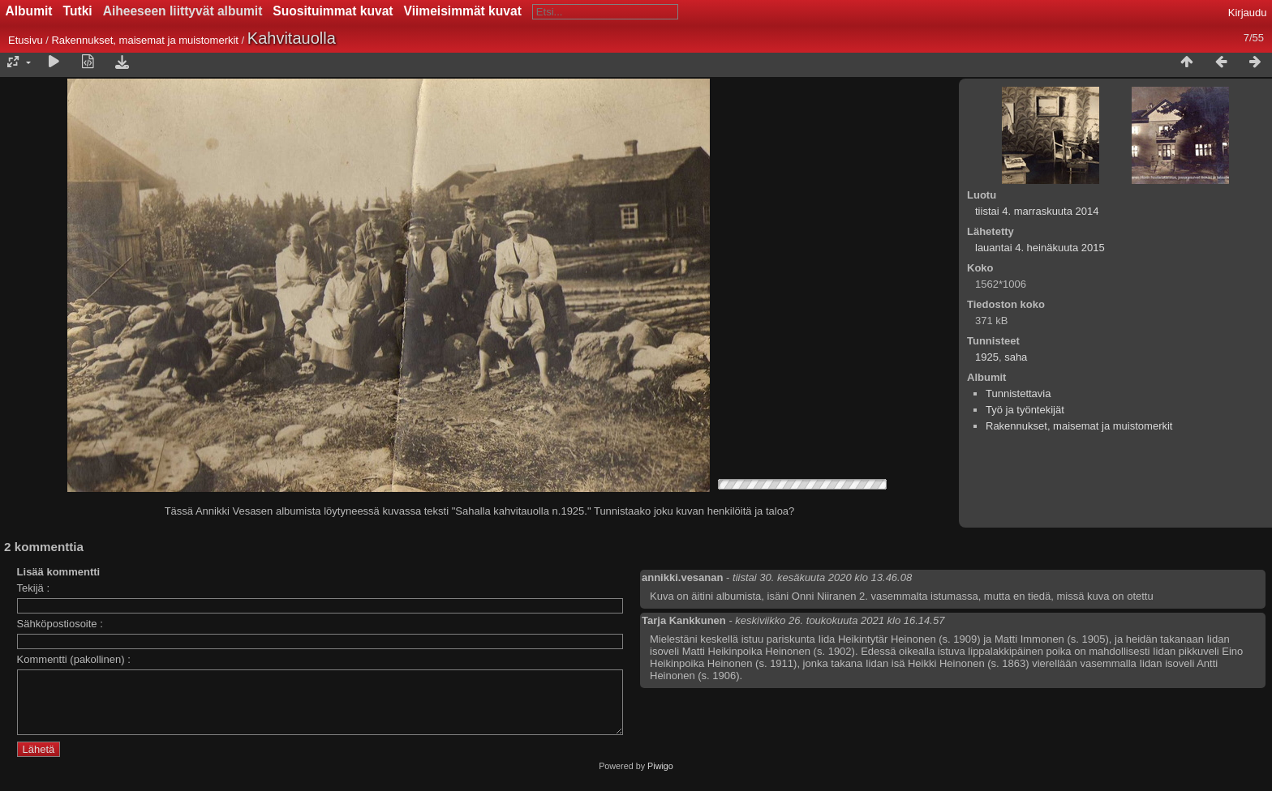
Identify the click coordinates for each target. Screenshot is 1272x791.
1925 (987, 357)
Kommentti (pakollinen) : (74, 659)
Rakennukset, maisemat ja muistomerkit (144, 40)
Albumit (29, 11)
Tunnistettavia (1018, 393)
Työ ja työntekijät (1025, 410)
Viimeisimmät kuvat (463, 11)
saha (1015, 357)
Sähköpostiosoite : (60, 624)
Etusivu (25, 40)
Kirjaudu (1247, 12)
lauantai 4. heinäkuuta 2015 (1040, 248)
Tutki (77, 11)
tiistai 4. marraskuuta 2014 (1036, 211)
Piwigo (660, 778)
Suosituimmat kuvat (333, 11)
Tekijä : (33, 588)
